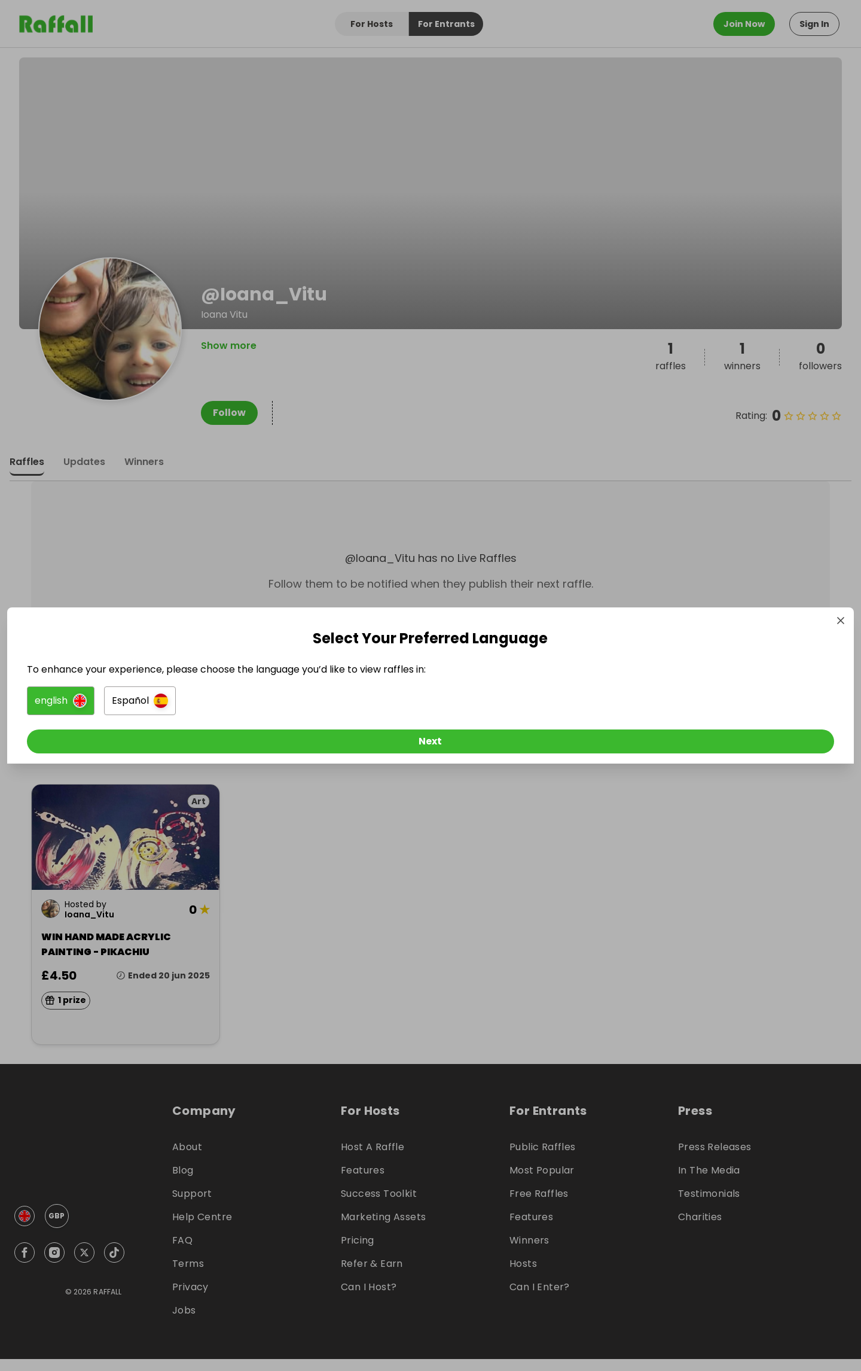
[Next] (430, 744)
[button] (297, 703)
